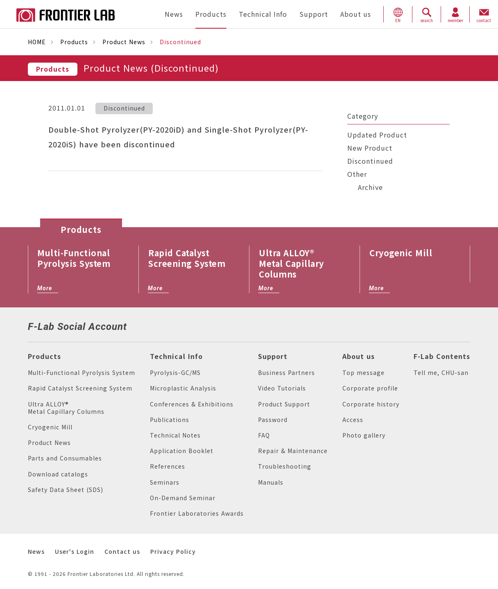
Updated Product (377, 135)
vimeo (189, 325)
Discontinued (370, 161)
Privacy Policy (173, 551)
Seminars (164, 482)
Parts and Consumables (65, 458)
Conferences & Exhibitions (191, 404)
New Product (369, 148)
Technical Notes (175, 435)
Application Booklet (181, 451)
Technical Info (176, 356)
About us (358, 356)
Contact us (122, 551)
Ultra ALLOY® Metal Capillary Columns (66, 407)
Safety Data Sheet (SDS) (65, 490)
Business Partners (286, 373)
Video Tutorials (282, 388)
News (36, 551)
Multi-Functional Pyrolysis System (81, 373)
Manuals (270, 482)
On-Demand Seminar (182, 498)
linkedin (170, 325)
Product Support (284, 404)
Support (272, 356)
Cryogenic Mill (50, 427)
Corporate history (370, 404)
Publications (169, 420)
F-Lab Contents (442, 356)
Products (74, 42)
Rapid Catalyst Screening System (80, 388)
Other (357, 174)
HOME (37, 42)
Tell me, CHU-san (441, 373)
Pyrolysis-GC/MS (175, 373)
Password (272, 420)
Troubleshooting (284, 466)
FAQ (264, 435)
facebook (149, 325)
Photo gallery (363, 435)
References (167, 466)
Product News (123, 42)
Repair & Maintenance (293, 451)
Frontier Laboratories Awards (197, 513)
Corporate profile (370, 388)
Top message (363, 373)
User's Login (74, 551)
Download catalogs (58, 474)
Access (352, 420)
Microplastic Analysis (183, 388)
